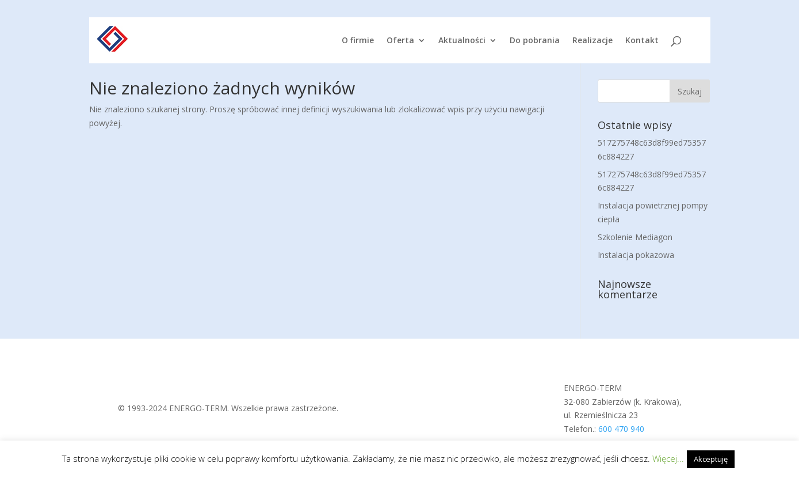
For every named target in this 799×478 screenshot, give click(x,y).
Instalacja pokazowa (636, 254)
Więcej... (668, 458)
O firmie (358, 40)
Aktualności (461, 40)
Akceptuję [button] (711, 459)
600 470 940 (621, 428)
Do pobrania (535, 40)
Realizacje (592, 40)
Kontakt (642, 40)
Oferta (400, 40)
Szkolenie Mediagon (635, 237)
